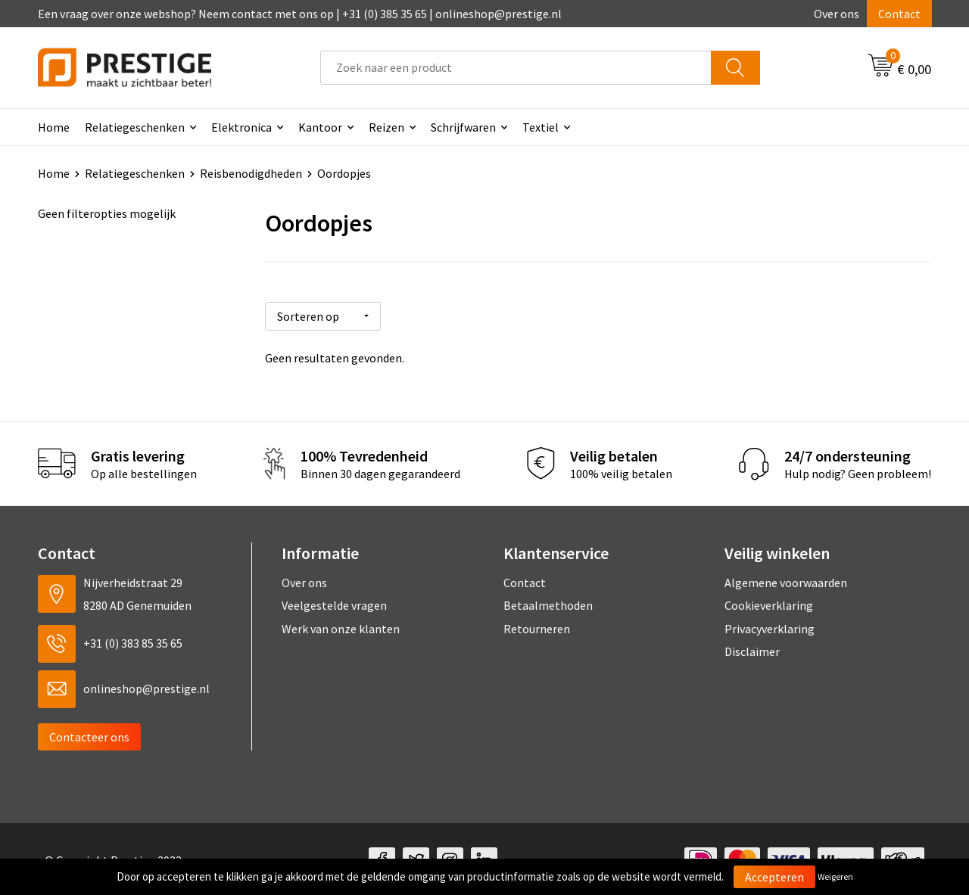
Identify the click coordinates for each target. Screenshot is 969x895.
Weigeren (835, 876)
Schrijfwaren (463, 127)
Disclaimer (752, 648)
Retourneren (536, 625)
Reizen (386, 127)
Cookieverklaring (768, 602)
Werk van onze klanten (341, 625)
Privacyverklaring (769, 625)
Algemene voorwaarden (785, 579)
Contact (899, 13)
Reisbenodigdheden (251, 173)
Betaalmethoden (548, 602)
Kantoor (320, 127)
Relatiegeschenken (135, 127)
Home (54, 127)
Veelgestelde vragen (334, 602)
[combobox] (516, 68)
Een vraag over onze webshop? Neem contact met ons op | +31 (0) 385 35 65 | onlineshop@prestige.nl (300, 13)
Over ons (836, 13)
